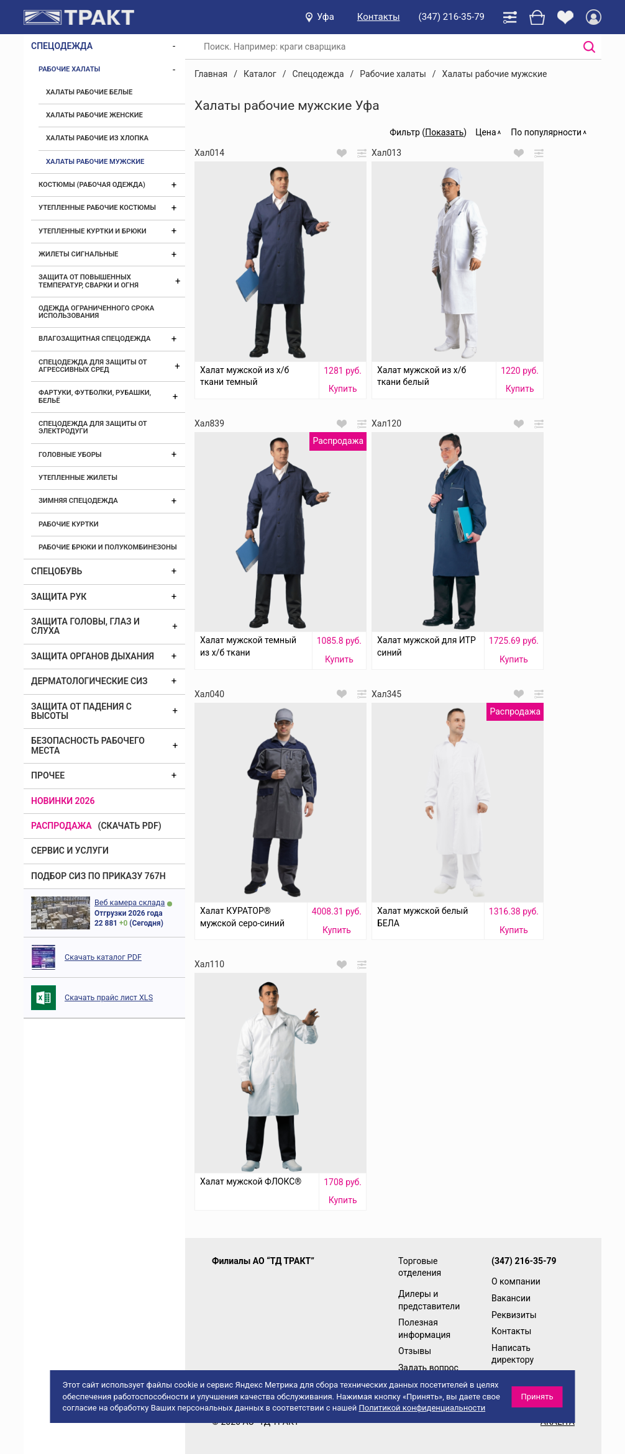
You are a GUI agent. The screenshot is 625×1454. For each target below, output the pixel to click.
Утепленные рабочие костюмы (97, 208)
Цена (485, 132)
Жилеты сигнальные (78, 254)
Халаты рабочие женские (94, 115)
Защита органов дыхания (92, 656)
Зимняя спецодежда (78, 501)
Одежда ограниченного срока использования (96, 312)
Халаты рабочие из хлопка (97, 138)
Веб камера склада (129, 902)
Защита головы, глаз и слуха (85, 626)
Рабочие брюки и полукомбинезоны (108, 547)
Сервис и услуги (70, 851)
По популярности (546, 132)
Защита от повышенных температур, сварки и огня (89, 281)
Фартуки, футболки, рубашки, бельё (95, 396)
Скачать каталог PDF (103, 957)
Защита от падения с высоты (81, 711)
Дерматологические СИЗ (89, 681)
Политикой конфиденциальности (421, 1407)
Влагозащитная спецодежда (94, 339)
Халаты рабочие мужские (95, 162)
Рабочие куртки (69, 524)
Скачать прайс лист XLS (109, 997)
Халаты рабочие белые (89, 92)
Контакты (378, 16)
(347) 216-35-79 (452, 16)
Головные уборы (70, 455)
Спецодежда (62, 46)
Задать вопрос (428, 1368)
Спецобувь (56, 571)
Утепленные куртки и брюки (93, 231)
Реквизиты (514, 1315)
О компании (516, 1281)
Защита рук (58, 597)
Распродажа (61, 826)
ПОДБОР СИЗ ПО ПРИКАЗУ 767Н (98, 876)
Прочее (48, 775)
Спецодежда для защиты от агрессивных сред (93, 366)
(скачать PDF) (130, 826)
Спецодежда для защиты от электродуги (93, 427)
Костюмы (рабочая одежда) (92, 185)
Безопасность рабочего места (88, 745)
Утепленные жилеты (78, 478)
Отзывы (414, 1351)
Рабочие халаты (69, 69)
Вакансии (511, 1298)
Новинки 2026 (63, 801)
